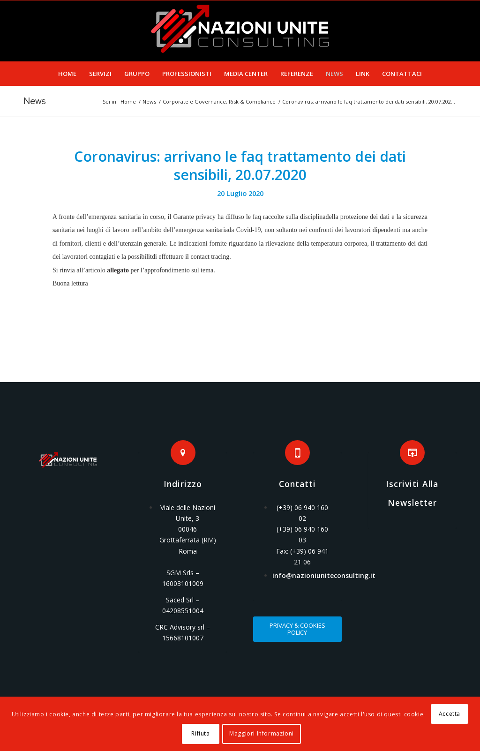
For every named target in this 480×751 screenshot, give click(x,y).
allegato (118, 270)
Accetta (449, 714)
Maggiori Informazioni (261, 733)
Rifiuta (200, 733)
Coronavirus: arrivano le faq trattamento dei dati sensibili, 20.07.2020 (240, 165)
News (34, 101)
